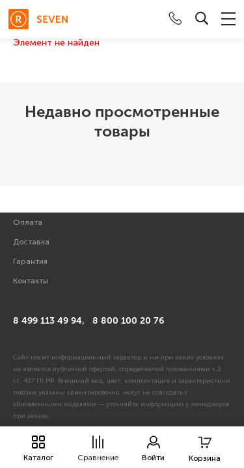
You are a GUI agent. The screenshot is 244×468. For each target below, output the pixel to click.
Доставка (31, 241)
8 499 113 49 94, (49, 320)
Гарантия (30, 261)
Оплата (27, 222)
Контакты (30, 280)
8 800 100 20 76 (128, 320)
